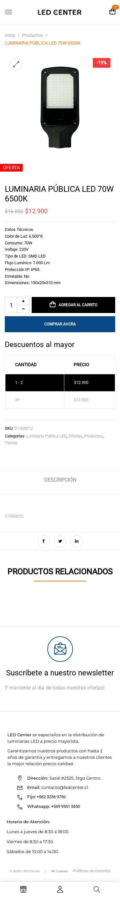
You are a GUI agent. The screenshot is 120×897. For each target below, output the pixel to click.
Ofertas (75, 436)
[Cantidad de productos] (17, 305)
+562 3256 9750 (51, 796)
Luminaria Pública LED (46, 436)
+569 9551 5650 (65, 806)
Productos (32, 35)
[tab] (60, 482)
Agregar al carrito (78, 305)
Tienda (11, 442)
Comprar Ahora (60, 324)
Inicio (10, 35)
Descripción (60, 480)
